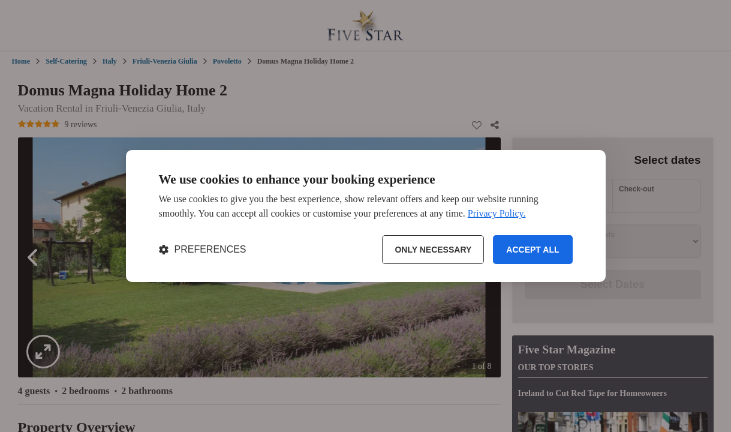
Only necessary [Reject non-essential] (433, 249)
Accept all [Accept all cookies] (532, 249)
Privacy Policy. (497, 213)
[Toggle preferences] (202, 249)
